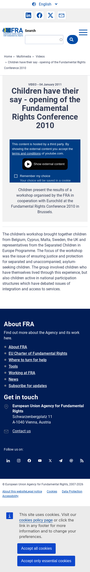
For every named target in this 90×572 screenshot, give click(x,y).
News (13, 379)
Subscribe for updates (28, 385)
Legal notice (34, 491)
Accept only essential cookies (46, 561)
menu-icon (83, 32)
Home (8, 56)
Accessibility (10, 496)
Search (30, 31)
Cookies (52, 491)
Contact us (21, 431)
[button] (28, 15)
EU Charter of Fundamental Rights (38, 353)
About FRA (18, 347)
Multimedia (24, 56)
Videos (40, 56)
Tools (13, 366)
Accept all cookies (36, 548)
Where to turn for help (28, 360)
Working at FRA (22, 373)
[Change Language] (45, 4)
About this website (14, 491)
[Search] (44, 39)
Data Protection (72, 491)
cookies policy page (36, 520)
